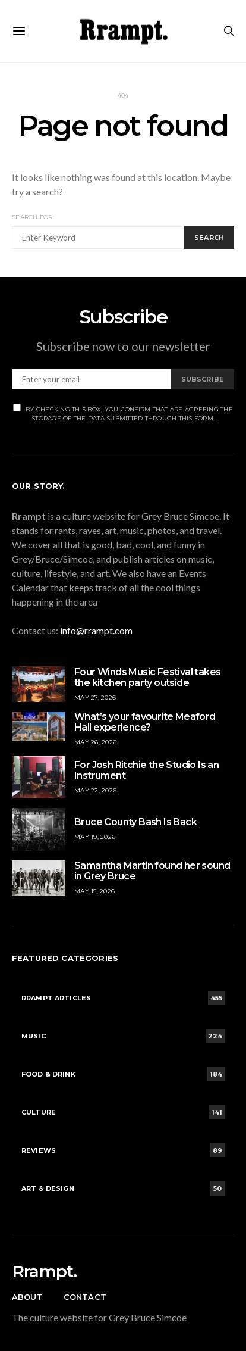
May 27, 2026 (95, 697)
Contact (85, 1297)
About (27, 1297)
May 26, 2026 (95, 742)
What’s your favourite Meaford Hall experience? (145, 722)
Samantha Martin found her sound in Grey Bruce (152, 871)
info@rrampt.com (96, 630)
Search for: (33, 217)
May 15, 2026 (94, 891)
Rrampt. (44, 1271)
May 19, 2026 (94, 837)
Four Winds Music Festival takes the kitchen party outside (147, 677)
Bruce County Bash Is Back (135, 822)
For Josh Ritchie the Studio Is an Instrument (146, 770)
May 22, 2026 (95, 790)
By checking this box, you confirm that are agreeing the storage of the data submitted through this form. (123, 413)
